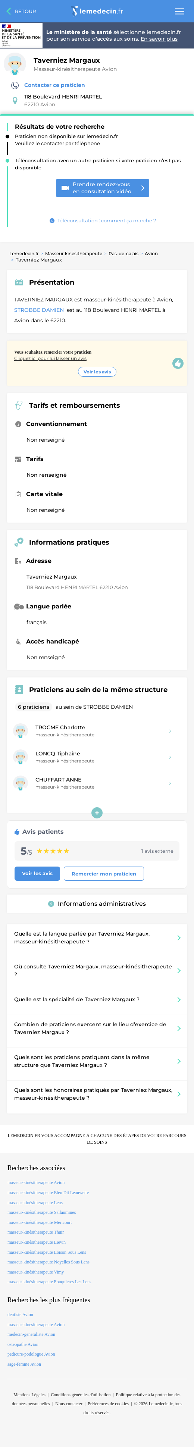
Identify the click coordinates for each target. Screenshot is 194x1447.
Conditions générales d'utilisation (80, 1394)
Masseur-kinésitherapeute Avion (75, 69)
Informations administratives (97, 903)
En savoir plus (159, 38)
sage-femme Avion (24, 1364)
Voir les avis (97, 372)
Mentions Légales (29, 1394)
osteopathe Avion (22, 1344)
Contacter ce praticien (48, 85)
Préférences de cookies (108, 1403)
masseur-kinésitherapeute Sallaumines (41, 1212)
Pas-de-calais (123, 253)
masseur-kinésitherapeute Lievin (36, 1242)
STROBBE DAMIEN (39, 310)
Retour (25, 11)
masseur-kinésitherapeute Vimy (35, 1272)
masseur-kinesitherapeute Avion (36, 1324)
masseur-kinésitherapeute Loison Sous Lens (46, 1252)
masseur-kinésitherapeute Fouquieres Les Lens (49, 1281)
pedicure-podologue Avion (31, 1354)
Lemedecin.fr (24, 253)
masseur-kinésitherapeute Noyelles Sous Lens (48, 1262)
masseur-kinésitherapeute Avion (36, 1182)
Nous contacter (68, 1403)
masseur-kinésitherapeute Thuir (35, 1232)
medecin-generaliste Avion (31, 1334)
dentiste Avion (20, 1314)
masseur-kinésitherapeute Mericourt (39, 1222)
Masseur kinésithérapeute (73, 253)
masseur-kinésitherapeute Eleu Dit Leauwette (48, 1192)
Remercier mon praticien (104, 874)
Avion (151, 253)
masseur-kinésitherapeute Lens (35, 1202)
